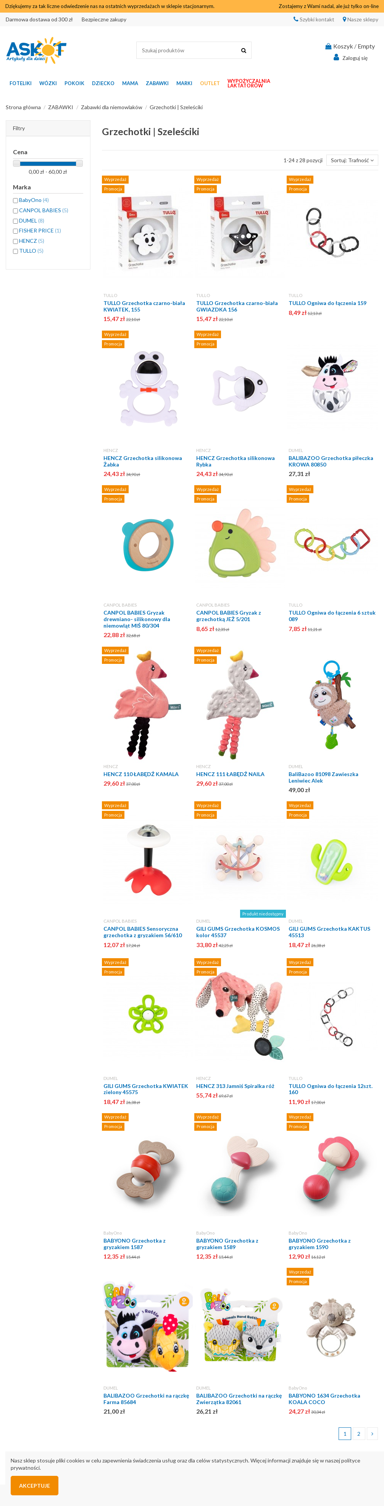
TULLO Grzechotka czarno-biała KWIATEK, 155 (144, 306)
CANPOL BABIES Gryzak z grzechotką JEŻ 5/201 (228, 615)
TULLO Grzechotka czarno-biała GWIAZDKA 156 (237, 306)
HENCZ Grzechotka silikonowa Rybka (235, 461)
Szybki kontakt (316, 19)
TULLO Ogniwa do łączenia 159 (327, 303)
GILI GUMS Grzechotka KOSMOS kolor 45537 (238, 931)
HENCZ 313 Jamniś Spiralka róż (235, 1086)
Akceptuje (34, 1485)
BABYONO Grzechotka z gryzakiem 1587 (134, 1243)
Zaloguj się (349, 57)
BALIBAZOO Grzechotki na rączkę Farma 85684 (146, 1398)
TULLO (110, 295)
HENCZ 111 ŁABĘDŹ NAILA (230, 774)
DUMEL (296, 450)
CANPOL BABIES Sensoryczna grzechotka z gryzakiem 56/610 (142, 931)
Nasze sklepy (362, 19)
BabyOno (112, 1232)
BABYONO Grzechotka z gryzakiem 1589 (227, 1243)
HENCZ (110, 450)
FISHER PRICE (40, 230)
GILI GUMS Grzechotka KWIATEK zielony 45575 (145, 1089)
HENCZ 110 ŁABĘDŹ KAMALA (141, 774)
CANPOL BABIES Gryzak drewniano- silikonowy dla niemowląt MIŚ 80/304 (136, 619)
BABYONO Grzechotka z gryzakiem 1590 (320, 1243)
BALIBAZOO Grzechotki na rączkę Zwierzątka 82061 (239, 1398)
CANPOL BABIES (120, 604)
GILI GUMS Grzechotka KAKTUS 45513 (329, 931)
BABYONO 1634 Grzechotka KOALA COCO (324, 1398)
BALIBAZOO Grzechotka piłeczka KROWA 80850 (331, 461)
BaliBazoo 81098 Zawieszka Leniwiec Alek (323, 777)
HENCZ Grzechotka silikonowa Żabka (142, 461)
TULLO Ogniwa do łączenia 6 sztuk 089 (332, 615)
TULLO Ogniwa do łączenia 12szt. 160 (331, 1089)
